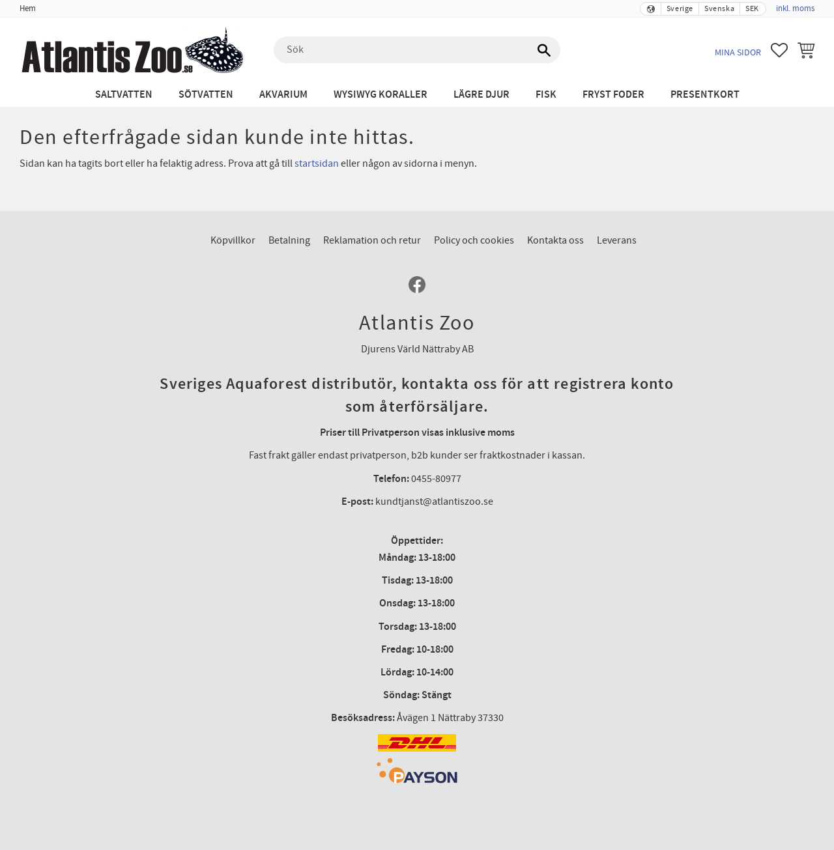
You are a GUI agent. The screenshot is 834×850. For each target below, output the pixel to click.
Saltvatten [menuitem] (123, 95)
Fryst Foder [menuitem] (613, 95)
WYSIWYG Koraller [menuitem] (380, 95)
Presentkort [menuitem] (705, 95)
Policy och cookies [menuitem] (474, 240)
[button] (779, 50)
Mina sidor (738, 52)
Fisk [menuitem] (546, 95)
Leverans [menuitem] (617, 240)
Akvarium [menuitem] (283, 95)
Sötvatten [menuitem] (206, 95)
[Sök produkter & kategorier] (417, 50)
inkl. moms (795, 8)
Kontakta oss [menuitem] (555, 240)
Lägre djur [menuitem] (481, 95)
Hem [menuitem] (28, 8)
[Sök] (544, 50)
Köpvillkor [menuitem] (232, 240)
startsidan (317, 163)
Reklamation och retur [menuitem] (372, 240)
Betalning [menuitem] (289, 240)
